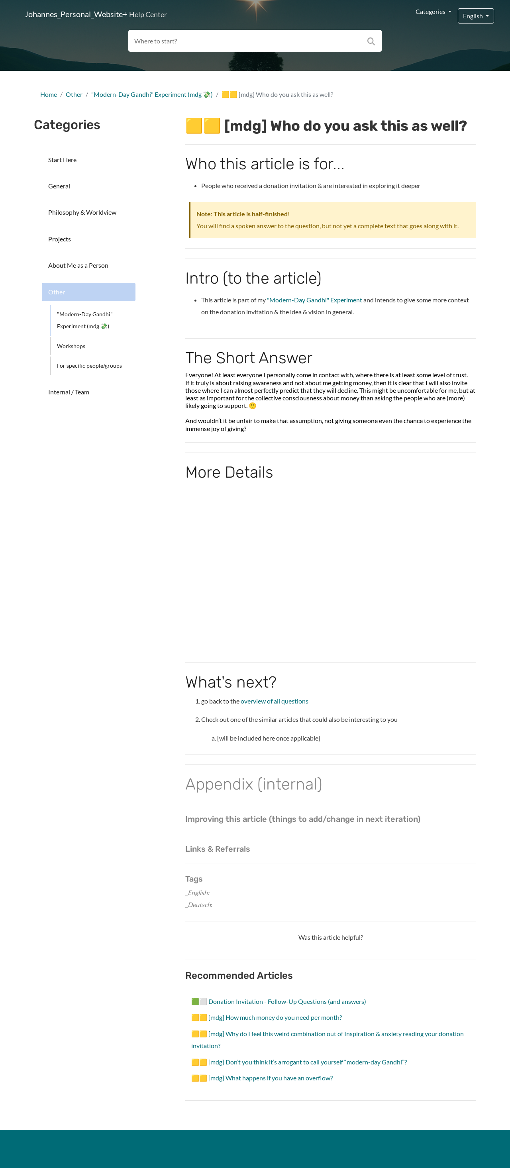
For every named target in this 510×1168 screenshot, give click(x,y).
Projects (59, 239)
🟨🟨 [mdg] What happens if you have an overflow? (262, 1078)
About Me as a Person (78, 265)
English (473, 16)
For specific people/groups (89, 365)
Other (74, 94)
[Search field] (255, 41)
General (59, 186)
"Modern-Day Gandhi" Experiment (315, 300)
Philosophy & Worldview (82, 212)
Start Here (62, 159)
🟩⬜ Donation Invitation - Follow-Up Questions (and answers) (278, 1001)
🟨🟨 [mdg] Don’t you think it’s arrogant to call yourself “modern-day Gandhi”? (299, 1062)
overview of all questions (274, 701)
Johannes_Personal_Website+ (96, 14)
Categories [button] (431, 11)
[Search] (372, 41)
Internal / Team (68, 392)
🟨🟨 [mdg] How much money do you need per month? (266, 1017)
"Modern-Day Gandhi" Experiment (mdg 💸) (152, 94)
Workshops (71, 346)
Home (48, 94)
